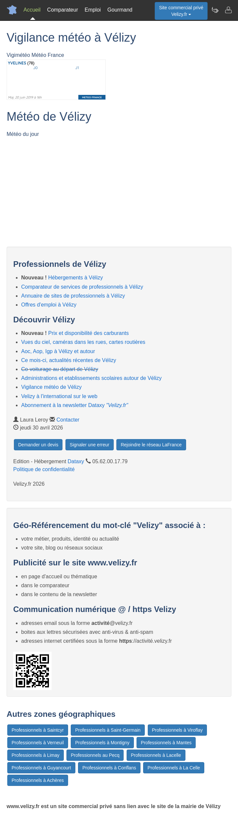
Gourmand (120, 10)
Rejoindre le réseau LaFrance (151, 444)
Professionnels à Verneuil (38, 742)
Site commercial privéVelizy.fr (181, 11)
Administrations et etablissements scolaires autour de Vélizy (91, 378)
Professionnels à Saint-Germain (107, 730)
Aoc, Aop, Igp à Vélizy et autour (58, 351)
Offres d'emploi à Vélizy (48, 304)
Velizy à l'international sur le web (59, 396)
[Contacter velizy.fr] (228, 10)
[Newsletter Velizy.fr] (214, 10)
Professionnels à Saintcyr (38, 730)
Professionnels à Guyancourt (41, 767)
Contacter (68, 420)
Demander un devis (38, 444)
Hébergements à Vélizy (75, 277)
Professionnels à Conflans (109, 767)
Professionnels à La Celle (173, 767)
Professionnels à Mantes (166, 742)
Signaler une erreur (89, 444)
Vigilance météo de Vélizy (51, 387)
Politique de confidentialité (44, 469)
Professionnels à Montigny (102, 742)
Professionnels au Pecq (95, 755)
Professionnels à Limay (36, 755)
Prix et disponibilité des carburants (88, 333)
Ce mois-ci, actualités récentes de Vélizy (68, 360)
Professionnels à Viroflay (177, 730)
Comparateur (62, 10)
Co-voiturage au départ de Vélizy (59, 369)
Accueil (32, 10)
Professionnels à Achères (38, 780)
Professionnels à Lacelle (156, 755)
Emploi (93, 10)
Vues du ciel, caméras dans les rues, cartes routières (83, 342)
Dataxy (76, 461)
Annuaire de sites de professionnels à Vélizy (73, 296)
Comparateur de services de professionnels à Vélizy (82, 287)
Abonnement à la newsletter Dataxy (74, 405)
